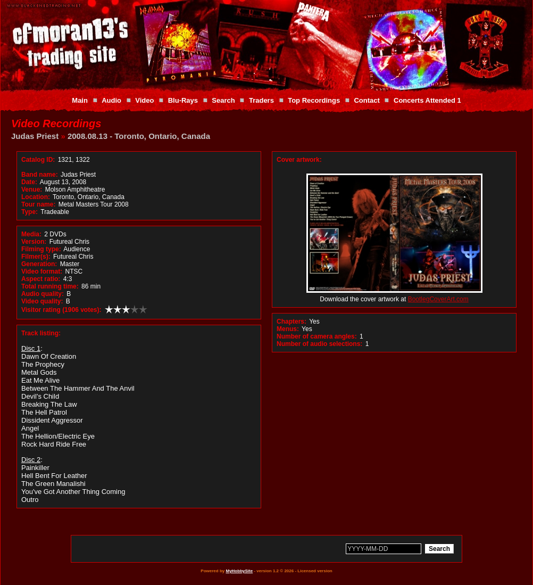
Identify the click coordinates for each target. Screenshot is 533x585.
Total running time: (50, 286)
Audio (111, 100)
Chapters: (291, 321)
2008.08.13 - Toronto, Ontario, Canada (139, 136)
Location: (35, 197)
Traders (261, 100)
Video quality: (42, 301)
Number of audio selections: (319, 344)
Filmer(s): (36, 256)
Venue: (31, 189)
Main (80, 100)
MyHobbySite (239, 570)
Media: (31, 234)
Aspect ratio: (40, 279)
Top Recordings (314, 100)
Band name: (39, 174)
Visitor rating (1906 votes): (61, 310)
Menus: (288, 329)
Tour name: (38, 204)
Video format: (41, 271)
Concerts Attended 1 (427, 100)
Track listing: (41, 333)
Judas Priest (35, 136)
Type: (29, 212)
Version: (33, 241)
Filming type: (41, 249)
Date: (29, 182)
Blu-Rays (183, 100)
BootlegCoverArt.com (438, 299)
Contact (366, 100)
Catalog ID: (38, 159)
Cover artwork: (299, 159)
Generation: (39, 264)
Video (144, 100)
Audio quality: (42, 294)
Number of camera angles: (317, 336)
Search (223, 100)
